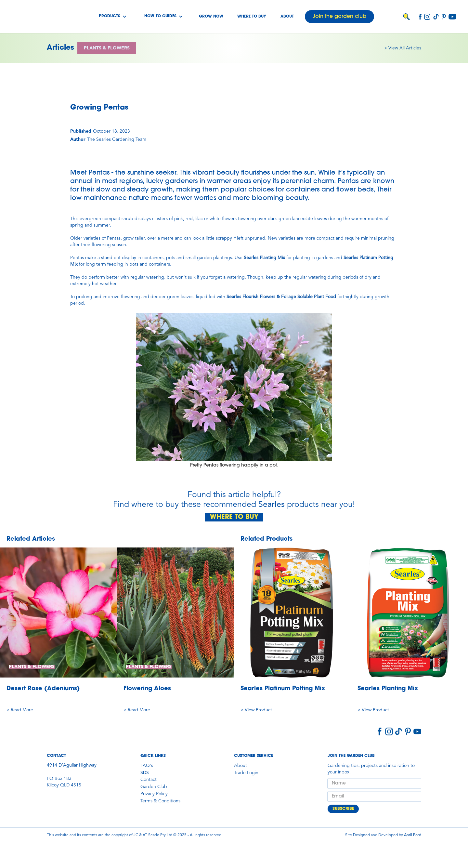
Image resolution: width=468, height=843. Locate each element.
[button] (113, 16)
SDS (144, 773)
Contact (148, 779)
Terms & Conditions (160, 801)
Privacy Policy (154, 794)
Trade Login (246, 773)
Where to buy (251, 17)
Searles (271, 505)
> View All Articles (402, 48)
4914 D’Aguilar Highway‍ (72, 765)
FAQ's (146, 765)
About (287, 17)
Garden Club (153, 786)
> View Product (256, 710)
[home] (38, 16)
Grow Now (211, 17)
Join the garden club (339, 16)
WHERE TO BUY (234, 517)
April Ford (412, 835)
